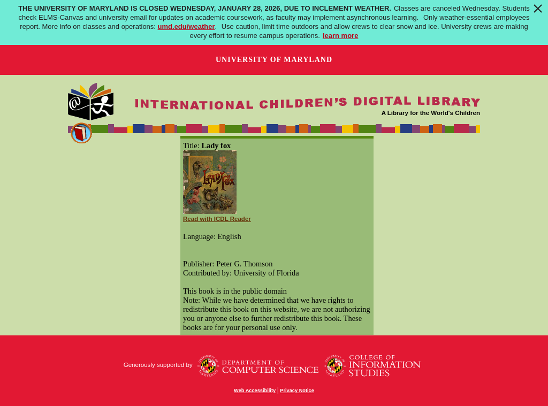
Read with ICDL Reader (217, 219)
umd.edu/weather (186, 26)
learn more (340, 36)
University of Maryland (274, 60)
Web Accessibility (255, 390)
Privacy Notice (297, 390)
